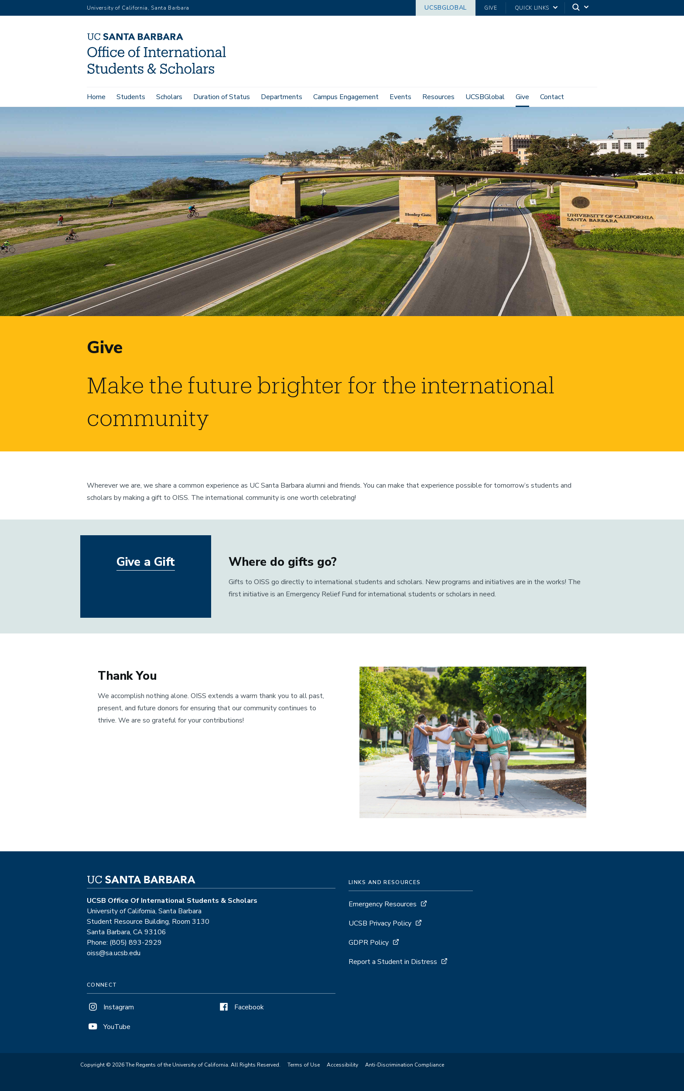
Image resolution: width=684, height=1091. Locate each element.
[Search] (581, 8)
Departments (281, 97)
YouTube (108, 1027)
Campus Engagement (346, 97)
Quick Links (532, 7)
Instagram (110, 1007)
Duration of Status (221, 97)
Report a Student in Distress (393, 962)
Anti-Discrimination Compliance (404, 1065)
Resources (438, 97)
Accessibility (342, 1065)
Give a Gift (145, 562)
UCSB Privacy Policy (380, 924)
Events (400, 97)
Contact (552, 97)
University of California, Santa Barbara (138, 7)
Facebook (241, 1007)
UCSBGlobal (445, 7)
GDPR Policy (369, 943)
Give (490, 7)
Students (130, 97)
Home (96, 97)
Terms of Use (303, 1065)
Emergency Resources (383, 904)
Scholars (169, 97)
